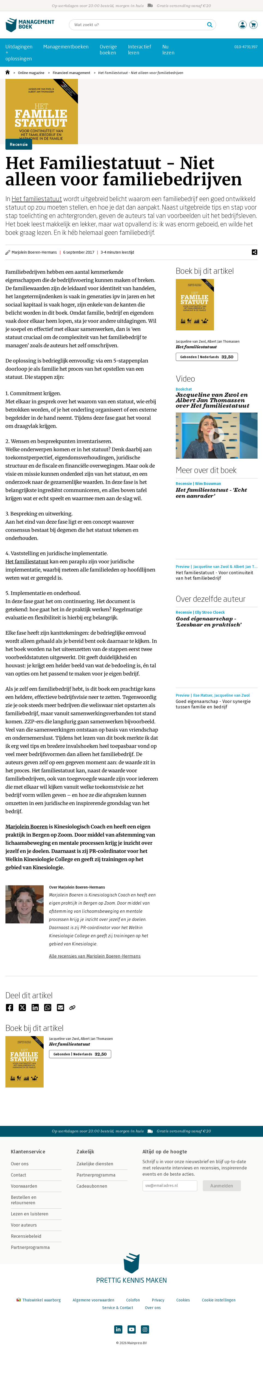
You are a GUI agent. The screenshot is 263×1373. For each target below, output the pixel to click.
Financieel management (71, 73)
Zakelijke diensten (95, 1163)
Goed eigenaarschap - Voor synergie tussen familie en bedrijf (213, 704)
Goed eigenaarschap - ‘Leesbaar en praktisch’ (208, 622)
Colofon (133, 1300)
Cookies (183, 1300)
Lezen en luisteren (30, 1214)
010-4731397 (246, 46)
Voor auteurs (24, 1225)
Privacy (158, 1300)
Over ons (20, 1163)
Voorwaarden (24, 1186)
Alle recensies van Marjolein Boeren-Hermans (95, 956)
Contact (18, 1175)
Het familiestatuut (37, 198)
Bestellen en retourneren (24, 1200)
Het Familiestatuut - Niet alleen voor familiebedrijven (140, 73)
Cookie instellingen (218, 1300)
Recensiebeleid (26, 1236)
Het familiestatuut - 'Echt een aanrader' (211, 493)
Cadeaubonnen (92, 1186)
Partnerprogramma (30, 1247)
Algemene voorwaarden (93, 1300)
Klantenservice (28, 1152)
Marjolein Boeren (26, 827)
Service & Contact (117, 1308)
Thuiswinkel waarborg (39, 1300)
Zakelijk (85, 1152)
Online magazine (31, 73)
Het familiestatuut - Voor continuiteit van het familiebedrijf (214, 575)
